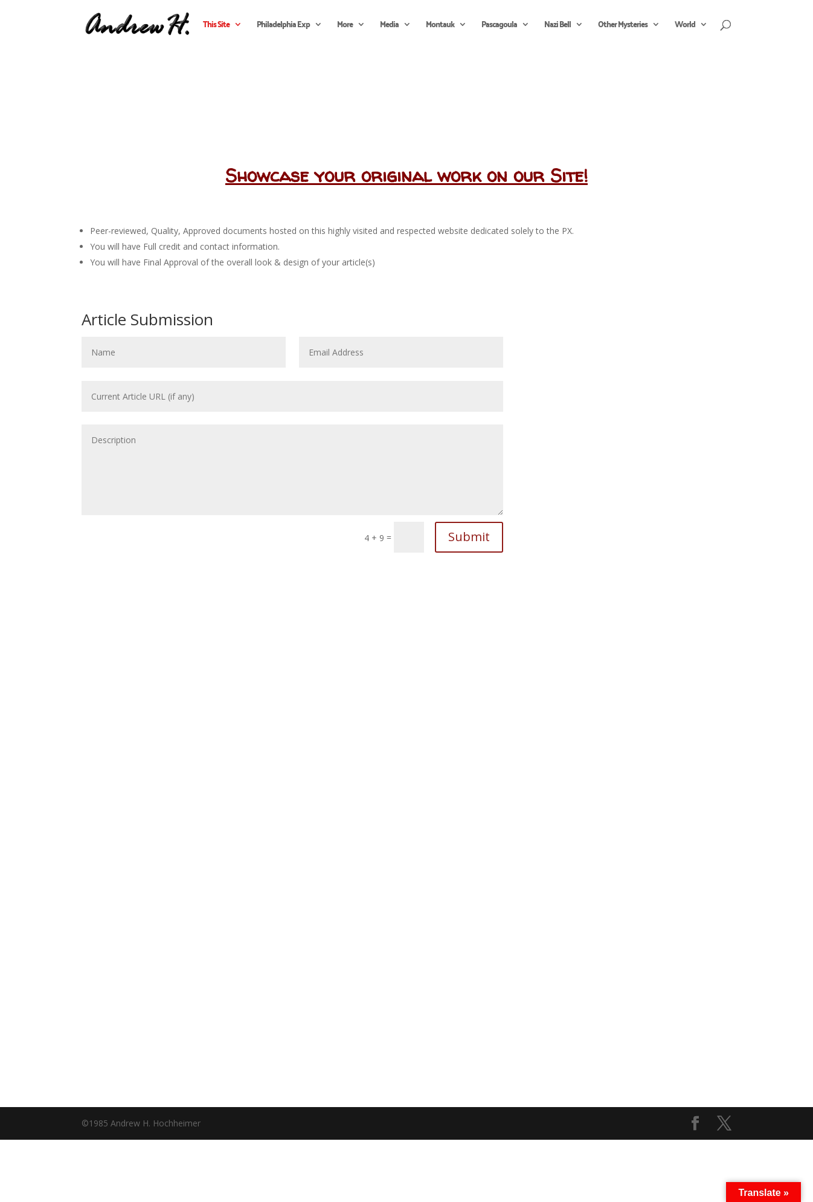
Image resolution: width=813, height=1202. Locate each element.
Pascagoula (499, 25)
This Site (216, 25)
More (345, 25)
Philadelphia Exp (283, 25)
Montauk (440, 25)
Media (389, 25)
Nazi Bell (557, 25)
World (685, 25)
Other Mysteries (623, 25)
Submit (469, 536)
